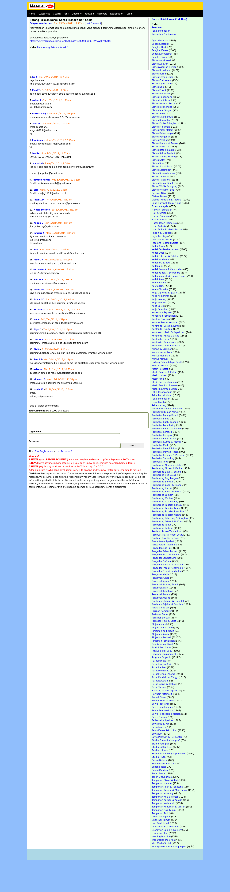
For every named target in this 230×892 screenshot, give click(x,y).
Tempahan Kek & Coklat (165, 796)
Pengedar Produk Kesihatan (167, 571)
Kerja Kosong (159, 299)
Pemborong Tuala (161, 524)
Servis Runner (159, 717)
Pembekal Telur (160, 461)
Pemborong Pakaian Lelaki (166, 508)
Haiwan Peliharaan (162, 209)
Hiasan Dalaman (161, 216)
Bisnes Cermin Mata (162, 76)
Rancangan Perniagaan (164, 690)
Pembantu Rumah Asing (165, 411)
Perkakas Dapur (160, 614)
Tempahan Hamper (162, 783)
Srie (36, 249)
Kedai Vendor (159, 282)
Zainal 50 (39, 299)
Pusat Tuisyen (159, 687)
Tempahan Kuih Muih (163, 803)
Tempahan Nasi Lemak (164, 809)
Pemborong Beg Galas (164, 474)
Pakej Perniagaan (161, 30)
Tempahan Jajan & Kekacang (167, 786)
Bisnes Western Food (163, 189)
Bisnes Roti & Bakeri (163, 149)
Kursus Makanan (161, 355)
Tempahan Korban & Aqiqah (167, 799)
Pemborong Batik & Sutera (166, 471)
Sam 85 (38, 359)
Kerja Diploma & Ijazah (164, 292)
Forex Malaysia (160, 206)
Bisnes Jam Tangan (162, 110)
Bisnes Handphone (162, 96)
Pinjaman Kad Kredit (163, 630)
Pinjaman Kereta (160, 634)
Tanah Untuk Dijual (162, 776)
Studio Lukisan (160, 750)
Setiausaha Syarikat (162, 720)
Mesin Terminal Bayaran (165, 385)
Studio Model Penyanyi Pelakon (169, 753)
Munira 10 (39, 379)
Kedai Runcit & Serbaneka (166, 272)
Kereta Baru (158, 285)
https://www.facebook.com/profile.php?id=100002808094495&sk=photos (70, 40)
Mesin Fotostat (160, 368)
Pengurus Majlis (160, 574)
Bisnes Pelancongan (163, 133)
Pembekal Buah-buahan (165, 421)
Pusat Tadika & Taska (163, 683)
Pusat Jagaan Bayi (161, 664)
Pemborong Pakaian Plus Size (168, 511)
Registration (116, 13)
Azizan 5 (38, 223)
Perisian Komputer (162, 610)
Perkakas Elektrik (161, 617)
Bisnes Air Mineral (161, 60)
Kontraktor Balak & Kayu (165, 325)
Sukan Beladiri (160, 760)
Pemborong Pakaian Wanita (166, 514)
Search (57, 13)
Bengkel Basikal (160, 43)
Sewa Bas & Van (160, 723)
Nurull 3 (38, 279)
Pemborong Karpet (162, 488)
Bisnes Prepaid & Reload (165, 143)
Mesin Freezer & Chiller (164, 372)
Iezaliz (35, 153)
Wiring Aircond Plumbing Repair (169, 846)
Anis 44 (36, 123)
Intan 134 (39, 199)
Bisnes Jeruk (158, 113)
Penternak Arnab (160, 577)
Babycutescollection (41, 23)
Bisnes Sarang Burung (164, 156)
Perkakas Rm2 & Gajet (164, 620)
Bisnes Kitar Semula (162, 116)
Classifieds (44, 13)
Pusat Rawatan (160, 680)
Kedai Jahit (157, 265)
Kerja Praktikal (159, 302)
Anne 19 (38, 259)
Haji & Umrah (159, 212)
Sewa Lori (157, 733)
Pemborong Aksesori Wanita (167, 468)
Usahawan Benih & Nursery (166, 829)
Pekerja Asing (159, 405)
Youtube (89, 13)
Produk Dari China (161, 647)
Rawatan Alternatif (162, 693)
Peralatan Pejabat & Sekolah (167, 604)
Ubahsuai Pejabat (161, 816)
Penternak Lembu (161, 594)
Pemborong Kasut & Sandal (167, 491)
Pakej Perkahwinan (162, 395)
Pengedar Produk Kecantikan (167, 567)
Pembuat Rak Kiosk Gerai (165, 538)
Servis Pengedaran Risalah (166, 713)
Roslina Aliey (39, 113)
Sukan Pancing (160, 770)
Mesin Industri (159, 375)
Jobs (66, 13)
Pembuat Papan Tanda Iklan (167, 531)
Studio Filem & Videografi (166, 740)
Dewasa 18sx (159, 193)
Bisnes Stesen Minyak (163, 173)
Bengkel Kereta (160, 50)
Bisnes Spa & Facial (162, 166)
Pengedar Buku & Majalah (166, 554)
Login (129, 13)
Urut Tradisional (160, 823)
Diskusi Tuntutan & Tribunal (167, 199)
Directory (76, 13)
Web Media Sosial (161, 843)
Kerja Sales (158, 305)
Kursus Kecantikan (162, 352)
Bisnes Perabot (160, 139)
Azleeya (37, 369)
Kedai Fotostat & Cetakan (165, 256)
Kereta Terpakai (160, 289)
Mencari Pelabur (160, 365)
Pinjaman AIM (159, 624)
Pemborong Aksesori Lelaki (166, 464)
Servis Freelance (160, 703)
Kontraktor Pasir (160, 339)
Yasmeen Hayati (41, 179)
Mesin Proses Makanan (164, 382)
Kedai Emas (158, 252)
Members (102, 13)
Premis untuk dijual (162, 644)
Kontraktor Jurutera (162, 328)
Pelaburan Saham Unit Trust (167, 408)
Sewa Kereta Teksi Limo (164, 730)
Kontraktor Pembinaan (164, 342)
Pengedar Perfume (162, 561)
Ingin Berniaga (160, 236)
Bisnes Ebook (159, 90)
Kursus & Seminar (162, 348)
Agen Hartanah (160, 40)
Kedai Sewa (158, 279)
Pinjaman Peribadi (161, 637)
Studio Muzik (159, 756)
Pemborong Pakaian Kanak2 (52, 47)
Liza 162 (38, 339)
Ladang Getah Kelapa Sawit (167, 362)
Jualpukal (37, 163)
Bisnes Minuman (161, 126)
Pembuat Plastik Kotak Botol (167, 534)
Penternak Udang (161, 597)
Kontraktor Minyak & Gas (165, 335)
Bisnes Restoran (160, 146)
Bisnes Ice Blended (162, 106)
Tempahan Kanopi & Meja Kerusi (170, 790)
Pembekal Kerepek (162, 431)
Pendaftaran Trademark (164, 544)
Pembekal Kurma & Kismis (166, 441)
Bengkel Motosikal (162, 53)
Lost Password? (64, 451)
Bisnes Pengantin (161, 136)
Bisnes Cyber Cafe (161, 83)
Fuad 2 (36, 90)
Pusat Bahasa (159, 660)
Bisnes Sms (158, 163)
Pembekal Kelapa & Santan (167, 428)
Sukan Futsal (159, 766)
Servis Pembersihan (162, 710)
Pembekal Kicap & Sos (164, 438)
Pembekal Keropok (162, 435)
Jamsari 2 (39, 233)
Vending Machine (161, 836)
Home (32, 13)
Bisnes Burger (159, 73)
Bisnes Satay (158, 159)
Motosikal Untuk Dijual (164, 388)
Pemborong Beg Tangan (165, 478)
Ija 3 (34, 77)
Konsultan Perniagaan (164, 34)
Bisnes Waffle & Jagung (164, 186)
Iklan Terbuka (159, 226)
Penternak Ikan (160, 587)
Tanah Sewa (158, 773)
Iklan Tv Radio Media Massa (167, 229)
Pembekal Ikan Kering (164, 425)
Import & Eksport (161, 232)
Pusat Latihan (159, 667)
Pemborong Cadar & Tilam (166, 484)
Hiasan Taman (159, 219)
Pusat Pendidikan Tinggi (165, 677)
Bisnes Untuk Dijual (162, 183)
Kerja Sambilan (160, 309)
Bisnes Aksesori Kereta (164, 66)
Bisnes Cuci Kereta (162, 80)
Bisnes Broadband (161, 70)
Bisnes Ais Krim (160, 63)
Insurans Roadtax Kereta (165, 242)
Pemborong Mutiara (162, 498)
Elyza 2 (38, 329)
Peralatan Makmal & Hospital (168, 601)
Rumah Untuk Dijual (163, 700)
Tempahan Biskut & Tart (165, 780)
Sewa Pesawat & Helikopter (167, 736)
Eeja (36, 189)
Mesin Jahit (158, 378)
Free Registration (44, 451)
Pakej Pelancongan (162, 391)
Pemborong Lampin (162, 494)
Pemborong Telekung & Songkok (170, 518)
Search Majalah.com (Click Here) (169, 19)
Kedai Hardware (160, 259)
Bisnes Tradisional (161, 179)
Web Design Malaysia (163, 839)
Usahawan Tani (160, 833)
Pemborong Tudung (162, 527)
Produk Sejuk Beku (162, 650)
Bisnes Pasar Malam (162, 129)
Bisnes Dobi (158, 86)
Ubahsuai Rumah (161, 819)
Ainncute (39, 289)
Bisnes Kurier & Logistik (165, 123)
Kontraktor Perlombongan (166, 345)
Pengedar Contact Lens (164, 557)
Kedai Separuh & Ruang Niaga (168, 276)
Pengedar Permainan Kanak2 (167, 564)
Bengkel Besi (159, 47)
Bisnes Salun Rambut (163, 153)
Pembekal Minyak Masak (165, 451)
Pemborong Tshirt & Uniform (167, 521)
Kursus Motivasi (160, 358)
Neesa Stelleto (42, 209)
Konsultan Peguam (162, 312)
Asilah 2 (36, 100)
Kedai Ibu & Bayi (161, 262)
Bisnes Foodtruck (161, 93)
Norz (36, 319)
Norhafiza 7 (39, 269)
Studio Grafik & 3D (162, 746)
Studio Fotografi (160, 743)
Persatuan (157, 27)
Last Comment (93, 23)
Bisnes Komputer (161, 120)
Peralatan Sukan (160, 607)
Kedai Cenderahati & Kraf (165, 249)
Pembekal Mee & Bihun (164, 448)
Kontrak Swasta (160, 319)
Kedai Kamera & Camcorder (167, 269)
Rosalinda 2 (40, 309)
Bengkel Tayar (159, 57)
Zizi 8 (37, 349)
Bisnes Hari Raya (161, 100)
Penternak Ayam (160, 581)
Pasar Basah (158, 401)
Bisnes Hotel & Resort (164, 103)
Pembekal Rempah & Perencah (168, 455)
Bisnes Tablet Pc (160, 176)
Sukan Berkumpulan (163, 763)
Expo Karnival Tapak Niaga (166, 202)
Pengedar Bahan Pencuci (165, 551)
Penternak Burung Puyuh (165, 584)
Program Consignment (164, 653)
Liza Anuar (38, 140)
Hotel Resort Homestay (164, 222)
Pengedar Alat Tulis (162, 547)
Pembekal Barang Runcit (165, 415)
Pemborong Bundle (162, 481)
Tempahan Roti (160, 813)
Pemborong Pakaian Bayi (165, 501)
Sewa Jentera (159, 727)
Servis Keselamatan (162, 707)
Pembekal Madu (160, 445)
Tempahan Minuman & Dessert (168, 806)
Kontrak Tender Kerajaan (165, 322)
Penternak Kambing (162, 590)
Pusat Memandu (160, 670)
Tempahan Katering (162, 793)
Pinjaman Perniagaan (163, 640)
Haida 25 (38, 389)
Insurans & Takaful (162, 239)
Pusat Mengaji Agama (163, 673)
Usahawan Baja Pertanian (165, 826)
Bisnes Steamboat (161, 169)
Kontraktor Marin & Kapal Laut (168, 332)
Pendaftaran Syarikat (163, 541)
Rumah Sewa (159, 697)
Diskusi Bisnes (159, 196)
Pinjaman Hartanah (162, 627)
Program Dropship (161, 657)
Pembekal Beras (160, 418)
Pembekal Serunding (163, 458)
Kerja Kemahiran (160, 295)
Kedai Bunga (158, 246)
